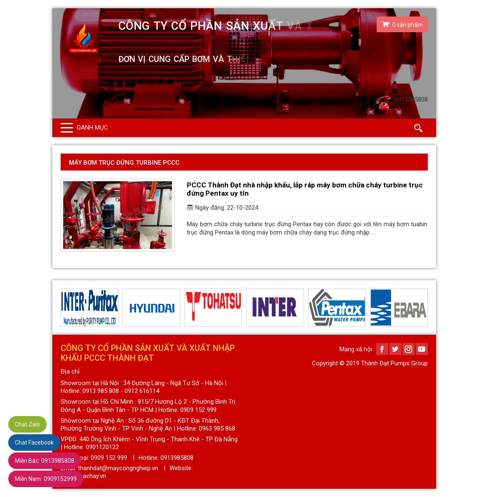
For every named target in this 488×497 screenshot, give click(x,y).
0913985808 (44, 460)
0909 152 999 (109, 458)
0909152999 (46, 479)
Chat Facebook (34, 442)
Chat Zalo (27, 424)
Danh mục (92, 127)
